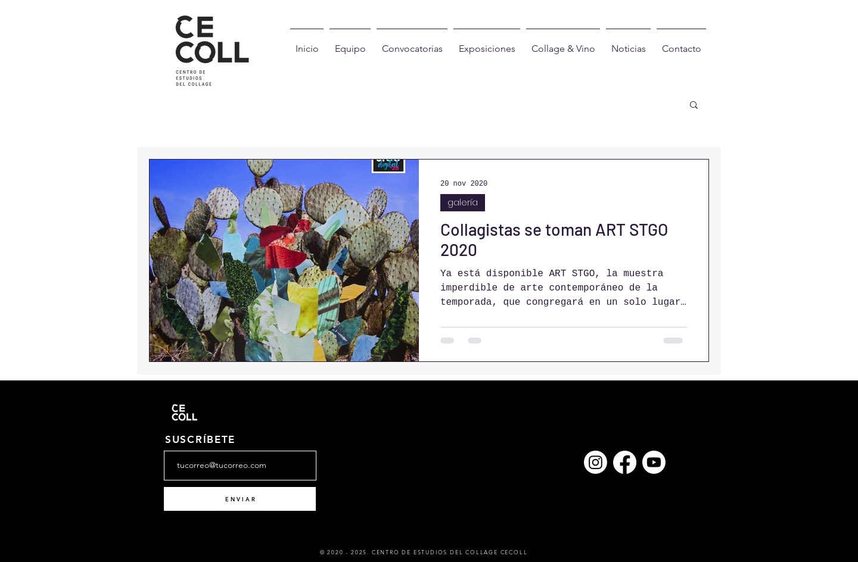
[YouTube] (654, 462)
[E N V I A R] (240, 499)
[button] (694, 105)
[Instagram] (595, 462)
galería (462, 202)
